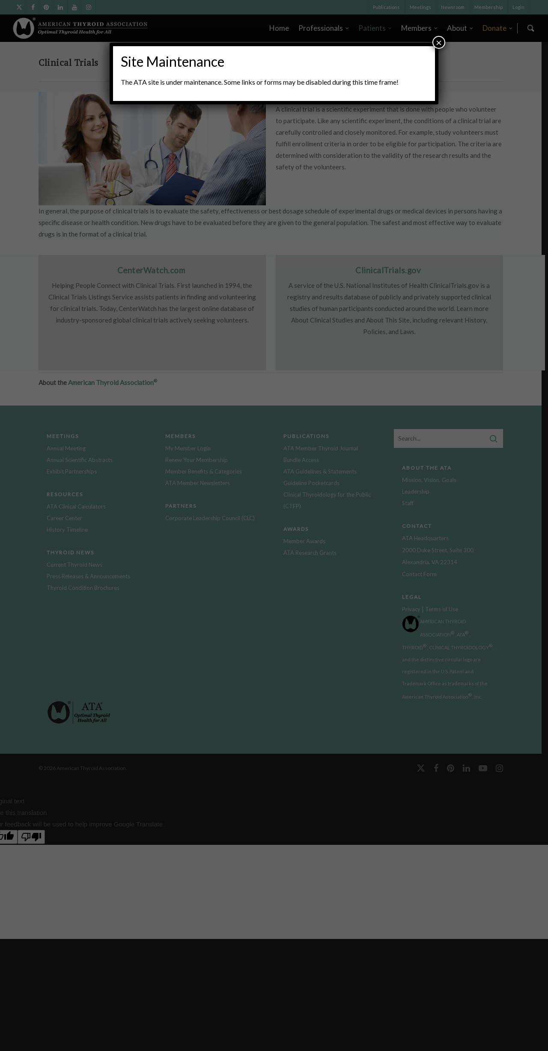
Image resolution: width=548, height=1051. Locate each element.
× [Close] (439, 42)
